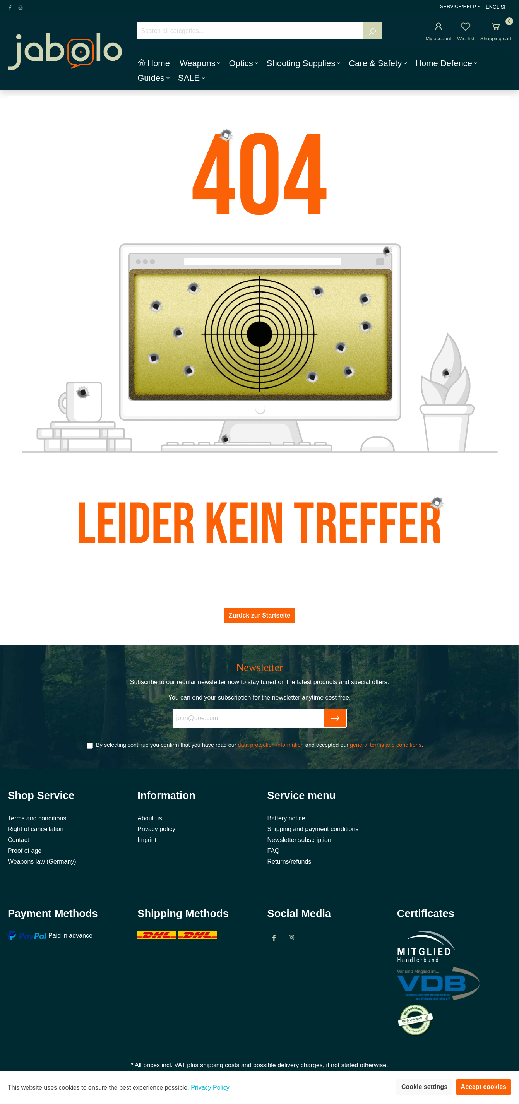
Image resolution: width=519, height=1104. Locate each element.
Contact (18, 840)
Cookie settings (424, 1086)
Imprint (146, 840)
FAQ (273, 850)
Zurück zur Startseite (259, 615)
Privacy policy (156, 829)
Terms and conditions (37, 818)
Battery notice (286, 818)
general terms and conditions (385, 745)
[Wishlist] (465, 28)
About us (149, 818)
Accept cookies (483, 1086)
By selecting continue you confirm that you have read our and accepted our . (259, 745)
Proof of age (24, 850)
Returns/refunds (289, 861)
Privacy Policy (210, 1087)
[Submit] (335, 718)
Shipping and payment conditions (313, 829)
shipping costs (219, 1065)
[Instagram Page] (20, 6)
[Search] (372, 30)
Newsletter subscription (299, 840)
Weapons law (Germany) (42, 861)
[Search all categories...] (250, 30)
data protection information (270, 745)
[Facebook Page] (10, 6)
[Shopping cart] (495, 28)
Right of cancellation (35, 829)
